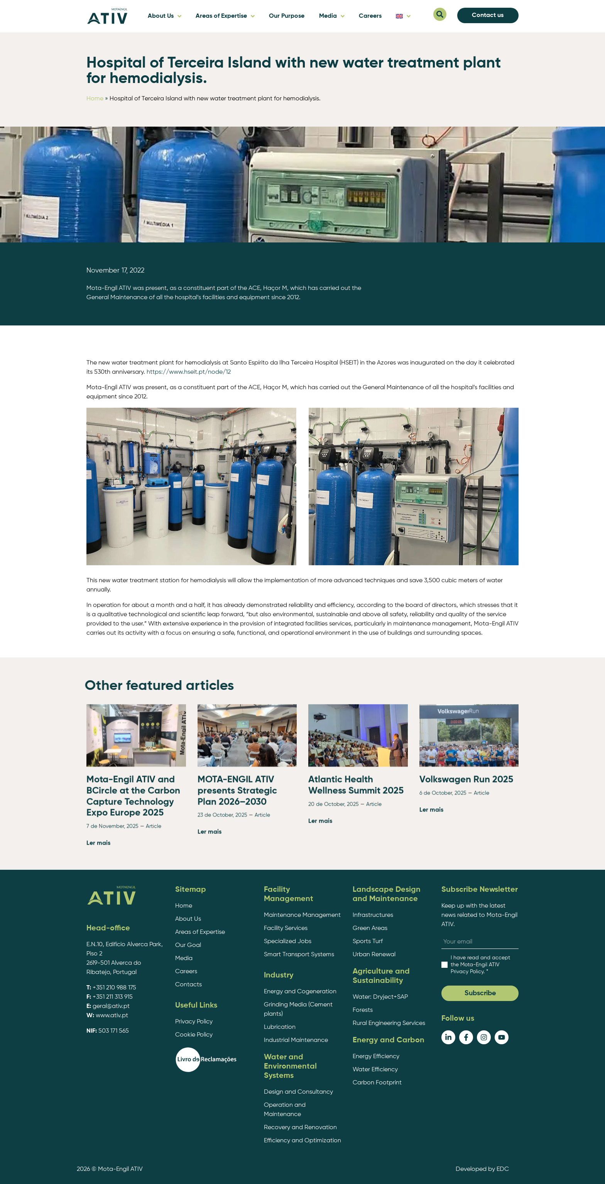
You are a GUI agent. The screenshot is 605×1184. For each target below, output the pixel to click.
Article (153, 915)
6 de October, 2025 (442, 882)
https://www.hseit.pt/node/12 (189, 604)
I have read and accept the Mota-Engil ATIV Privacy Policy (480, 964)
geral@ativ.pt (111, 1006)
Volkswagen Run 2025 (466, 869)
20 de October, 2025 (333, 893)
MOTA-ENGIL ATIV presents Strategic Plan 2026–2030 (237, 880)
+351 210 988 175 (114, 988)
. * (480, 964)
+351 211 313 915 (113, 997)
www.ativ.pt (112, 1016)
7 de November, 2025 (112, 915)
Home (94, 99)
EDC (503, 1169)
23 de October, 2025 (222, 904)
